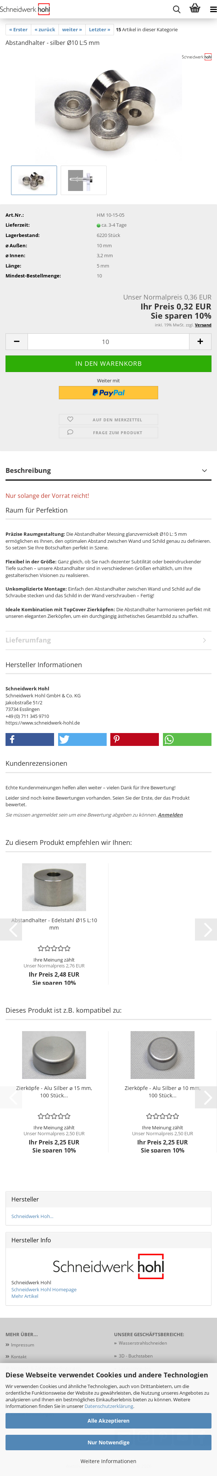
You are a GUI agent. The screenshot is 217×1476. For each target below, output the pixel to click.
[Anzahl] (108, 341)
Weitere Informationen (108, 1461)
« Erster (18, 29)
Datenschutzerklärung (109, 1406)
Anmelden (170, 814)
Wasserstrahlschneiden (143, 1343)
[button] (17, 341)
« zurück (45, 29)
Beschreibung (28, 470)
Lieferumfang (28, 640)
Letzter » (99, 29)
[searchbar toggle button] (176, 9)
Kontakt (18, 1356)
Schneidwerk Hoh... (32, 1216)
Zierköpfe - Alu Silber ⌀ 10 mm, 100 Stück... (163, 1091)
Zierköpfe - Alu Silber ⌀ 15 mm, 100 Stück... (54, 1091)
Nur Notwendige (108, 1442)
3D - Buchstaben (136, 1356)
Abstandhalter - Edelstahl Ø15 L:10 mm (54, 924)
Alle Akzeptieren (108, 1420)
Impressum (22, 1345)
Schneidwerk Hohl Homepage (44, 1289)
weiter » (72, 29)
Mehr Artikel (24, 1296)
